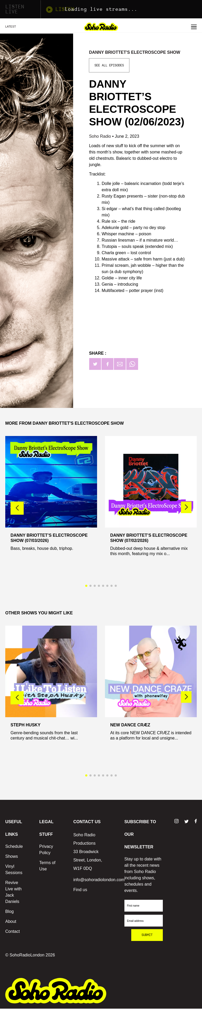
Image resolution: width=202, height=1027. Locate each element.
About (10, 921)
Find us (80, 889)
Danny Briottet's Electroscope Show (134, 52)
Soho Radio (100, 136)
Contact (12, 931)
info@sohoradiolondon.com (99, 879)
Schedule (14, 846)
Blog (9, 911)
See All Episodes (109, 65)
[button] (186, 507)
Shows (11, 856)
